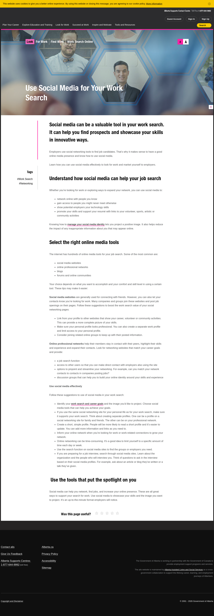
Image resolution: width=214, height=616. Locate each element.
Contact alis (8, 547)
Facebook (30, 135)
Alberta (13, 15)
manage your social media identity (86, 224)
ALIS (33, 15)
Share (177, 25)
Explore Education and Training (37, 25)
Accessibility (49, 560)
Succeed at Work (80, 25)
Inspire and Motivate (102, 25)
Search (202, 25)
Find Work (57, 42)
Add (182, 25)
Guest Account (174, 19)
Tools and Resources (125, 25)
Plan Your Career (11, 25)
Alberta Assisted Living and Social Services (184, 569)
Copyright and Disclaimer (12, 601)
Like (188, 25)
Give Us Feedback (11, 553)
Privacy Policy (50, 553)
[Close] (209, 3)
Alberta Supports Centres (15, 560)
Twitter (30, 125)
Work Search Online (80, 42)
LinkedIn (30, 145)
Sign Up (205, 19)
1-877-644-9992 (204, 11)
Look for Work (62, 25)
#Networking (26, 183)
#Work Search (25, 179)
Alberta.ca (48, 547)
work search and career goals (87, 403)
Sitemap (46, 567)
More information (154, 3)
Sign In (191, 19)
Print (193, 25)
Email (30, 155)
